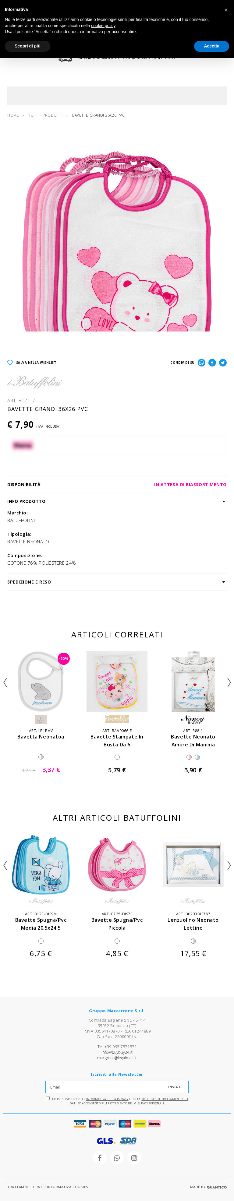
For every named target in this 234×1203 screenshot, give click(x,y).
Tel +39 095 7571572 (117, 1048)
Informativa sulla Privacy (107, 1101)
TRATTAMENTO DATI (25, 1189)
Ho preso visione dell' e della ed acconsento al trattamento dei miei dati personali (117, 1102)
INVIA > (174, 1089)
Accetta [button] (211, 46)
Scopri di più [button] (28, 46)
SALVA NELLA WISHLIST (31, 365)
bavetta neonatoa (41, 738)
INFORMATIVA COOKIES (67, 1189)
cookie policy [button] (103, 25)
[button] (226, 10)
